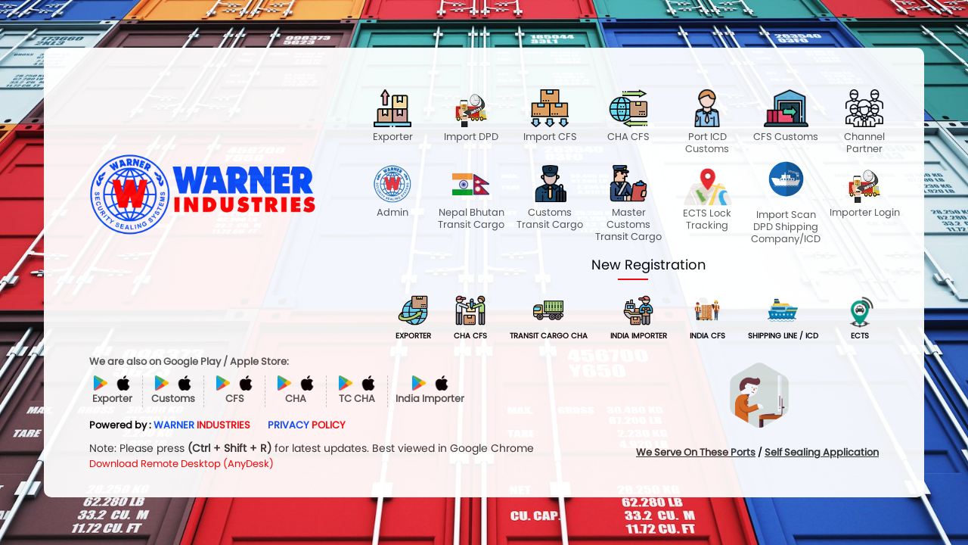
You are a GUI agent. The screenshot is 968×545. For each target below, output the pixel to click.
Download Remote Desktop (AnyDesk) (181, 463)
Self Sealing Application (822, 452)
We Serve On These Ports (695, 452)
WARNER (202, 425)
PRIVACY (307, 425)
